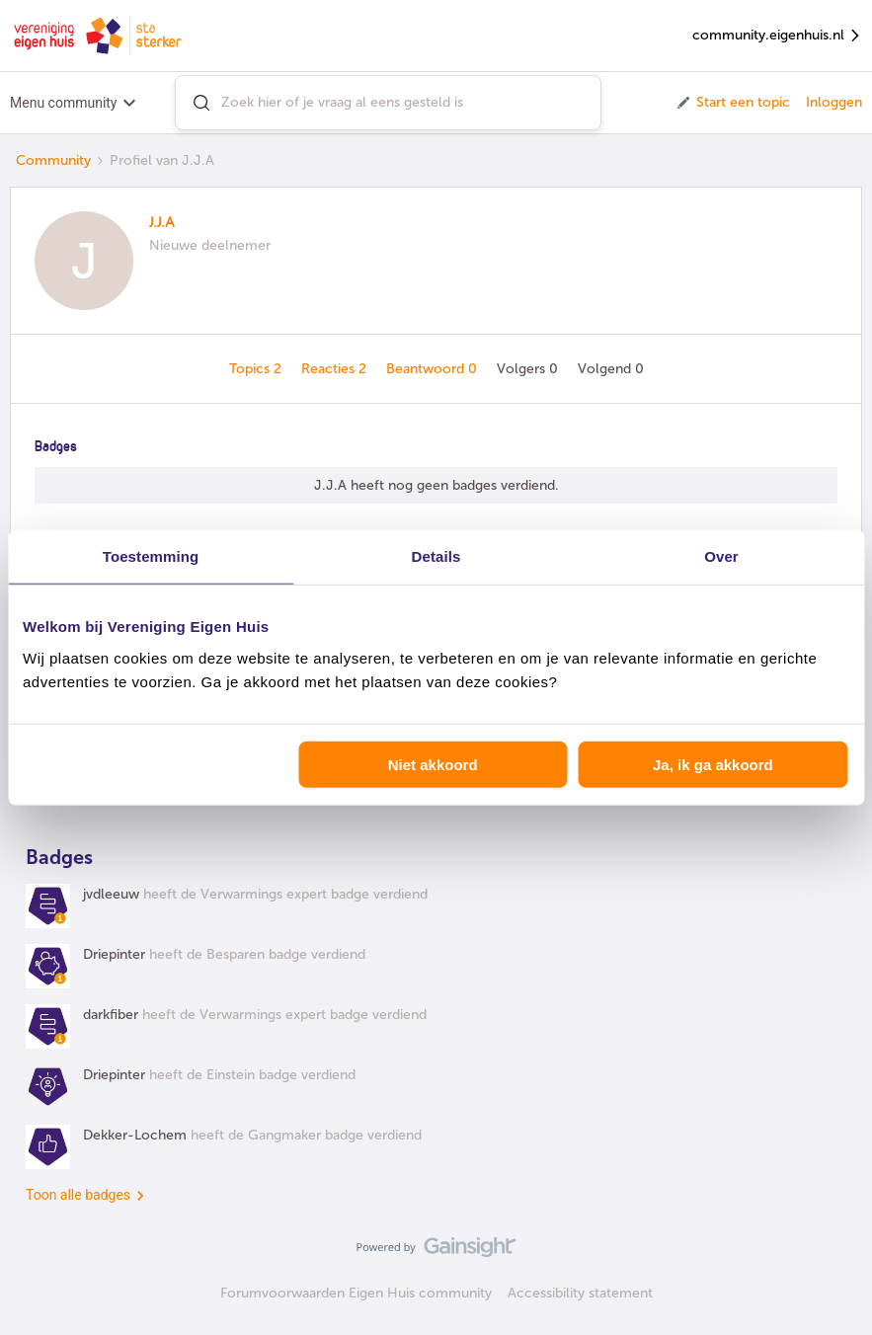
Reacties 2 (335, 368)
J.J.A (162, 223)
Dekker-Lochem (135, 1135)
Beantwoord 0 (433, 368)
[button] (732, 102)
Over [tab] (721, 556)
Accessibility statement (580, 1293)
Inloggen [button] (834, 102)
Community (53, 160)
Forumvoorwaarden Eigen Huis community (356, 1293)
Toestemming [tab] (151, 556)
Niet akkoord (433, 763)
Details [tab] (436, 556)
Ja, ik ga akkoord (713, 763)
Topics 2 (257, 368)
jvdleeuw (111, 894)
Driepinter (114, 954)
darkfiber (110, 1014)
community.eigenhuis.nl (777, 36)
